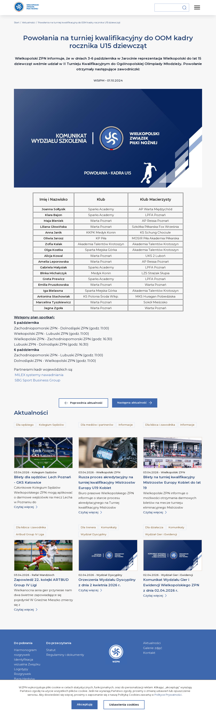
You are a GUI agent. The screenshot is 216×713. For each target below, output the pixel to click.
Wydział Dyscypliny (93, 534)
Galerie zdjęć (152, 648)
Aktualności (152, 643)
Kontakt (149, 653)
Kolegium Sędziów (51, 424)
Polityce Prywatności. (168, 694)
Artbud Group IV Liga (30, 534)
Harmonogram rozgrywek (25, 652)
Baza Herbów (24, 679)
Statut (51, 650)
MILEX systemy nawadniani (38, 375)
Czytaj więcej (25, 507)
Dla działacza (154, 527)
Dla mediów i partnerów (97, 424)
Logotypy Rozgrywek (22, 671)
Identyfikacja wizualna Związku (27, 662)
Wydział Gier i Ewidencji (161, 534)
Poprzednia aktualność (84, 402)
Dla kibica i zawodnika (160, 424)
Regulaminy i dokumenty (65, 655)
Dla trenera (88, 527)
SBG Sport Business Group (37, 380)
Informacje (125, 424)
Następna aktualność (134, 402)
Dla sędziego (25, 424)
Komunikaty (109, 527)
